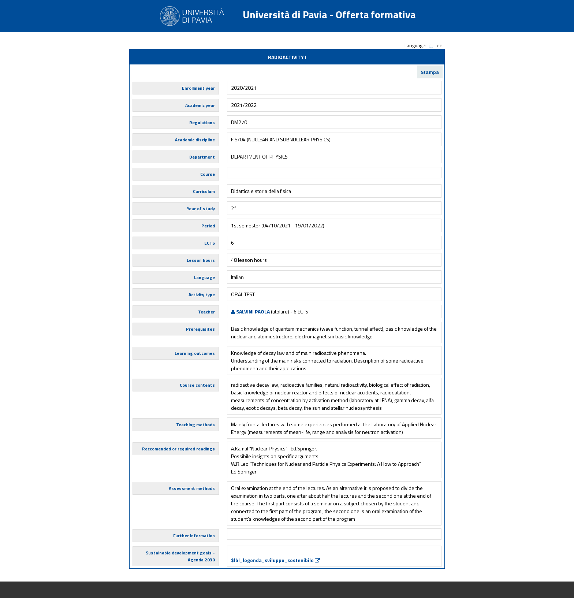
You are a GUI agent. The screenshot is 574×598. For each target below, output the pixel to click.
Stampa (430, 72)
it (431, 45)
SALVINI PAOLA (250, 311)
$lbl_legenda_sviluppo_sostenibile (275, 560)
